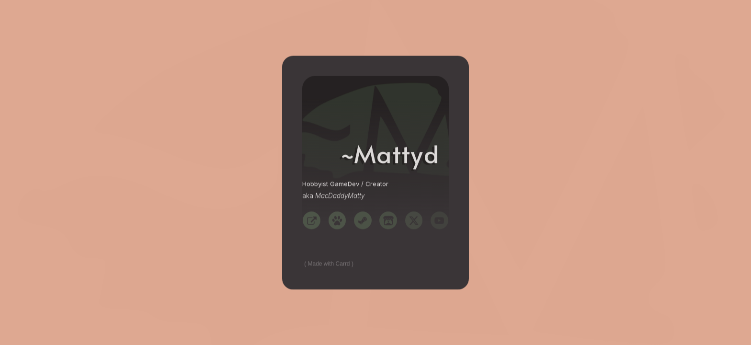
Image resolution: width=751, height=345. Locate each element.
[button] (311, 221)
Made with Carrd (329, 264)
